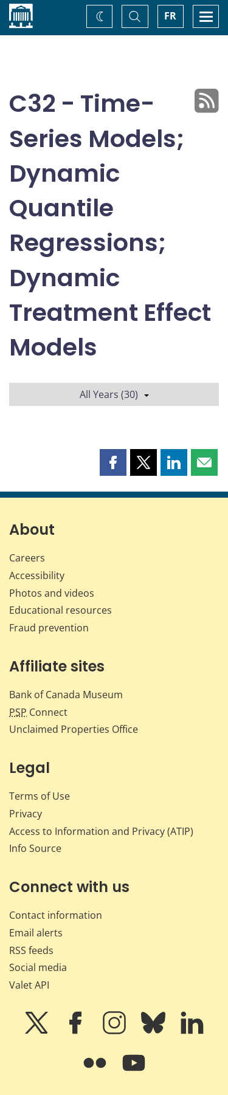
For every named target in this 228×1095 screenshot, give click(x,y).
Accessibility (36, 575)
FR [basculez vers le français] (170, 15)
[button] (113, 462)
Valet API (29, 985)
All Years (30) (114, 394)
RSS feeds (31, 950)
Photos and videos (51, 593)
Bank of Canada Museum (66, 694)
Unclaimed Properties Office (73, 729)
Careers (27, 558)
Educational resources (60, 610)
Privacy (25, 813)
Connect (38, 712)
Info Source (35, 848)
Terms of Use (39, 796)
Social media (38, 967)
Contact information (55, 915)
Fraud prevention (49, 627)
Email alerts (36, 932)
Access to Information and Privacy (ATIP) (101, 831)
